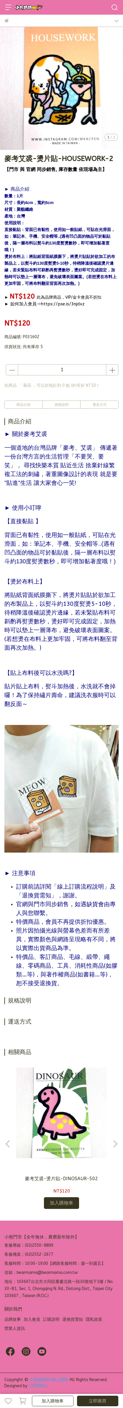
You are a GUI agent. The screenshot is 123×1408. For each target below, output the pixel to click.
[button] (115, 1143)
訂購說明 (51, 1319)
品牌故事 (12, 1319)
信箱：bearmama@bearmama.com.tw (41, 1272)
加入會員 (32, 1319)
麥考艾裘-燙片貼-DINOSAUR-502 (61, 1178)
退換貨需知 (72, 1319)
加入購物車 (53, 1401)
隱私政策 (94, 1319)
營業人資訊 (14, 1328)
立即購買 (97, 1401)
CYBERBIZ (37, 1385)
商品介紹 (23, 405)
